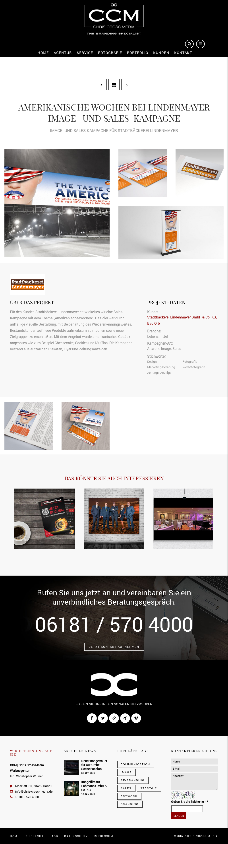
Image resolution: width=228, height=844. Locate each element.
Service (85, 52)
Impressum (103, 836)
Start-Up (148, 788)
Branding (130, 804)
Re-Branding (133, 780)
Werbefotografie (194, 367)
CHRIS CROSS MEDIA (201, 836)
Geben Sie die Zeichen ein (189, 801)
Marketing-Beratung (161, 367)
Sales (176, 348)
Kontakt (183, 52)
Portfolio (137, 52)
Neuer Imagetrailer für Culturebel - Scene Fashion (94, 765)
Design (152, 361)
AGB (55, 836)
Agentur (63, 52)
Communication (135, 764)
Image (166, 348)
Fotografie (110, 52)
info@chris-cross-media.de (31, 791)
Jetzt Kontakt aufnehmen (114, 647)
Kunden (161, 52)
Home (43, 52)
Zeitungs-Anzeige (159, 373)
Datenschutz (76, 836)
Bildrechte (35, 836)
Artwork (153, 348)
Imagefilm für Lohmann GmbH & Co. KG (94, 786)
